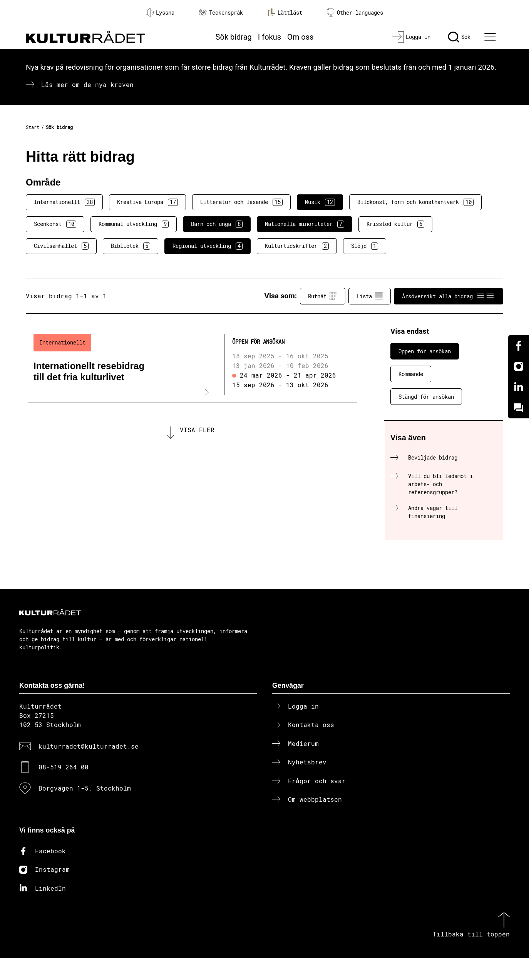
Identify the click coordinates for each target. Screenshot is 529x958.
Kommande (410, 374)
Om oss (300, 37)
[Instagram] (518, 366)
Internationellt (64, 202)
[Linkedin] (518, 387)
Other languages (355, 12)
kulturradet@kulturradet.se (89, 746)
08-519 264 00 (64, 767)
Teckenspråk (221, 12)
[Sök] (459, 37)
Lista (370, 296)
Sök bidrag (234, 37)
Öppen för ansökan (424, 351)
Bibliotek (130, 246)
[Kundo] (518, 408)
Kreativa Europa (147, 202)
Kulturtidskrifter (297, 246)
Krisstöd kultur (395, 224)
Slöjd (364, 246)
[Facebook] (518, 345)
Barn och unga (217, 224)
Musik (320, 202)
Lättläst (285, 12)
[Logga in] (411, 37)
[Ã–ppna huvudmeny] (491, 37)
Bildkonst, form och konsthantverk (415, 202)
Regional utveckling (207, 246)
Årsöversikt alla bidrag (448, 296)
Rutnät (322, 296)
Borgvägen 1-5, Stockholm (85, 788)
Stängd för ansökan (426, 396)
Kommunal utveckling (134, 224)
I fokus (269, 37)
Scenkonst (55, 224)
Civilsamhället (61, 246)
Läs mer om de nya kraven (87, 84)
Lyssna (160, 12)
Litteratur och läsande (241, 202)
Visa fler (197, 431)
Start (32, 127)
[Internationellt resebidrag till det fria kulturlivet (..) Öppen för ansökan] (192, 364)
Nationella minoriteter (304, 224)
